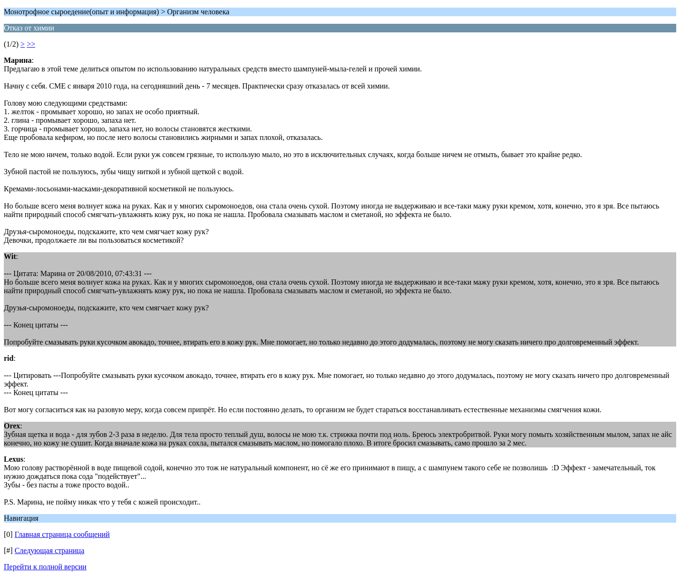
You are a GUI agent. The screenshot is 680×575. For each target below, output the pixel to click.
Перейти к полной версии (45, 567)
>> (31, 44)
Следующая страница (50, 550)
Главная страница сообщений (62, 534)
